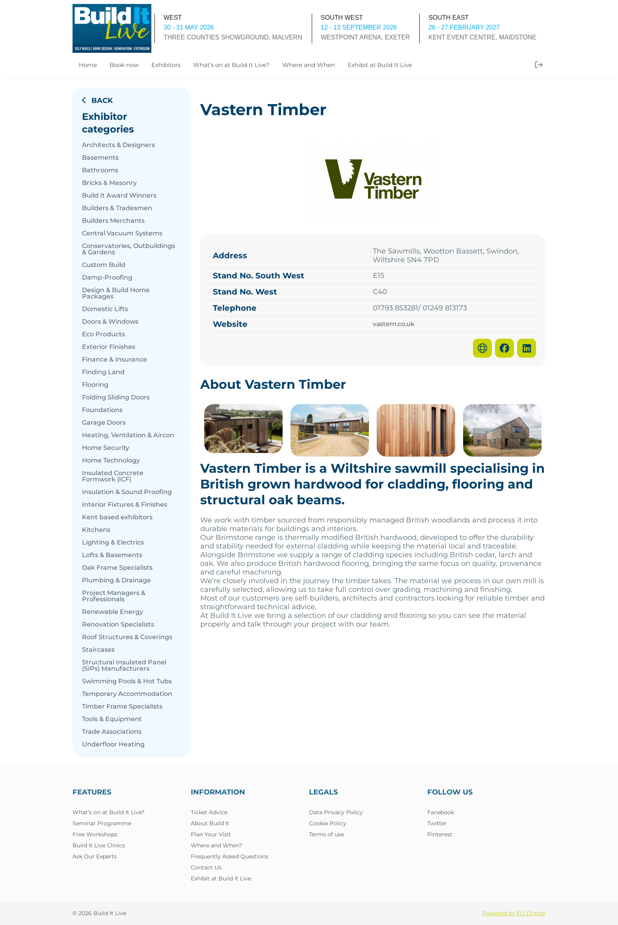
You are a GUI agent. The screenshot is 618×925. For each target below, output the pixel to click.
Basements (100, 158)
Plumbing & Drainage (116, 580)
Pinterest (439, 834)
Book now (124, 65)
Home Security (105, 448)
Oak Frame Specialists (117, 568)
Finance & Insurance (114, 359)
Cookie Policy (327, 823)
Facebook (440, 812)
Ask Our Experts (95, 856)
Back (97, 100)
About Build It (210, 823)
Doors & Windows (110, 322)
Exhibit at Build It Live (380, 65)
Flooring (95, 385)
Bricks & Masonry (109, 183)
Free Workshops (95, 834)
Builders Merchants (113, 221)
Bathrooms (100, 170)
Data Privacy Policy (336, 812)
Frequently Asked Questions (229, 856)
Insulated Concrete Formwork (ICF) (112, 476)
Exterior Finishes (108, 347)
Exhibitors (166, 65)
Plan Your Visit (211, 834)
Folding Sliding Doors (116, 397)
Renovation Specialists (118, 624)
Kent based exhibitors (117, 517)
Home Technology (111, 460)
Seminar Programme (102, 823)
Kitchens (96, 530)
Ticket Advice (209, 812)
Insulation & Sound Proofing (127, 492)
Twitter (437, 823)
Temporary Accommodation (127, 694)
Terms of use (326, 834)
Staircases (98, 650)
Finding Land (103, 372)
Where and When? (216, 845)
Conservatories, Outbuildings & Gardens (128, 249)
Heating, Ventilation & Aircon (128, 435)
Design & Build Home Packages (116, 293)
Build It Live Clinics (99, 845)
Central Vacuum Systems (122, 233)
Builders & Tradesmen (117, 208)
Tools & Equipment (112, 719)
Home (88, 65)
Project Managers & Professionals (113, 596)
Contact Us (206, 867)
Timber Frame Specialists (122, 706)
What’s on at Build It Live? (231, 65)
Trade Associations (111, 732)
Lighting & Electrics (113, 542)
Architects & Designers (118, 145)
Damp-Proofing (107, 277)
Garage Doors (104, 423)
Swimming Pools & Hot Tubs (127, 681)
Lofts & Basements (112, 555)
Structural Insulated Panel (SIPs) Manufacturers (124, 665)
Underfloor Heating (113, 744)
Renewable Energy (112, 612)
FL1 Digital (531, 913)
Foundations (102, 410)
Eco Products (103, 334)
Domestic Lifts (105, 309)
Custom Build (103, 265)
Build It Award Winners (119, 195)
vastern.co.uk (394, 324)
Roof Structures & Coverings (127, 637)
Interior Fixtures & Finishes (124, 505)
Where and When (308, 65)
